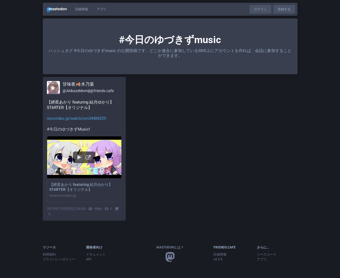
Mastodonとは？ (170, 247)
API (88, 259)
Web (98, 208)
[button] (84, 169)
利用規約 (49, 254)
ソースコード (266, 254)
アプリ (101, 9)
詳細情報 (81, 9)
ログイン (260, 9)
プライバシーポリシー (59, 259)
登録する (284, 9)
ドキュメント (96, 254)
